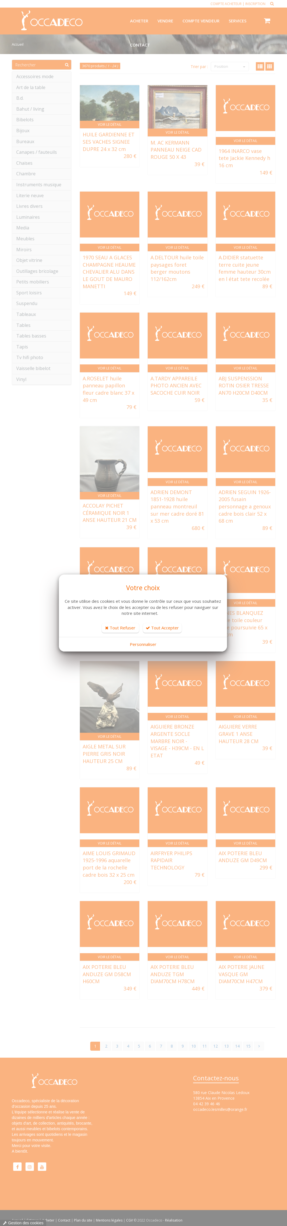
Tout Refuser (120, 628)
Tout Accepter (162, 628)
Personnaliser (143, 644)
